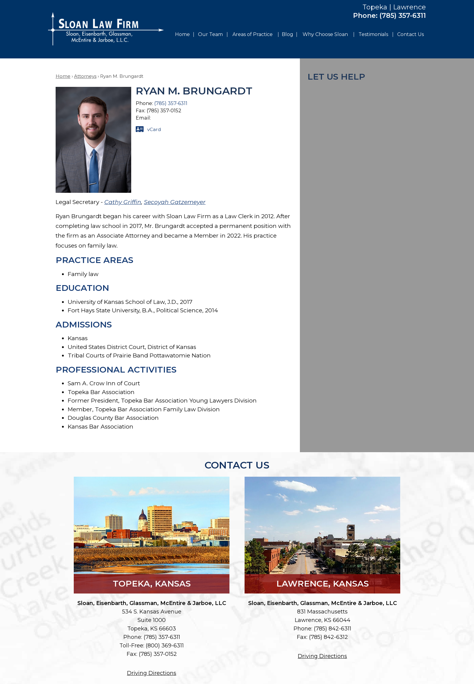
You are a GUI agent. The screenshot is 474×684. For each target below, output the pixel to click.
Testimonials (373, 34)
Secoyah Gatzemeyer (175, 202)
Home (182, 34)
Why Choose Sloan (325, 34)
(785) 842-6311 (332, 628)
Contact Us (410, 34)
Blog (287, 34)
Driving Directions (151, 673)
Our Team (210, 34)
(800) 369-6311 (165, 645)
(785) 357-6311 (402, 16)
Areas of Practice (252, 34)
